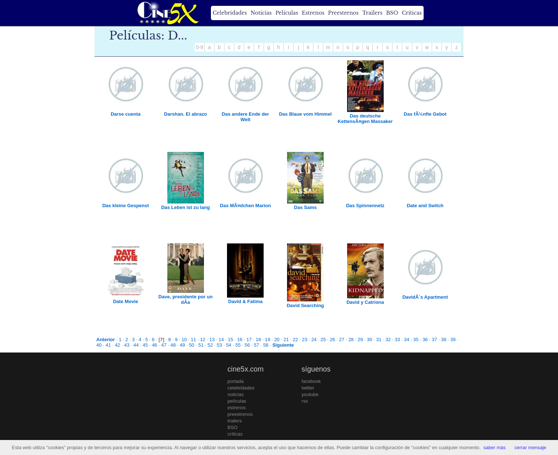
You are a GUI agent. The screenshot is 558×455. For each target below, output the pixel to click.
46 (154, 345)
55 (238, 345)
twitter (308, 388)
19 (267, 339)
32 (388, 339)
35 (415, 339)
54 (228, 345)
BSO (392, 13)
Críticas (411, 13)
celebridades (240, 388)
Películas (286, 13)
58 (265, 345)
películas (236, 401)
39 (452, 339)
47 (163, 345)
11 (193, 339)
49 (182, 345)
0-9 (199, 47)
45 (145, 345)
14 (221, 339)
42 (117, 345)
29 (360, 339)
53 (219, 345)
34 (406, 339)
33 (397, 339)
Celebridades (230, 13)
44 (135, 345)
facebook (311, 381)
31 (378, 339)
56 (247, 345)
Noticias (261, 13)
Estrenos (313, 13)
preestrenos (240, 414)
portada (235, 381)
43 (126, 345)
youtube (310, 394)
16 (239, 339)
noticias (235, 394)
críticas (234, 434)
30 (369, 339)
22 (295, 339)
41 (108, 345)
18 (258, 339)
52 (210, 345)
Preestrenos (343, 13)
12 (202, 339)
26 (332, 339)
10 (184, 339)
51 (200, 345)
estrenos (236, 407)
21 (286, 339)
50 (191, 345)
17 (249, 339)
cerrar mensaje (530, 447)
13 (212, 339)
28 (350, 339)
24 (313, 339)
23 (304, 339)
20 (276, 339)
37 (434, 339)
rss (305, 401)
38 (443, 339)
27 (341, 339)
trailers (234, 421)
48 (173, 345)
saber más (494, 447)
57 (256, 345)
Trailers (372, 13)
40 (98, 345)
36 (425, 339)
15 (230, 339)
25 (323, 339)
